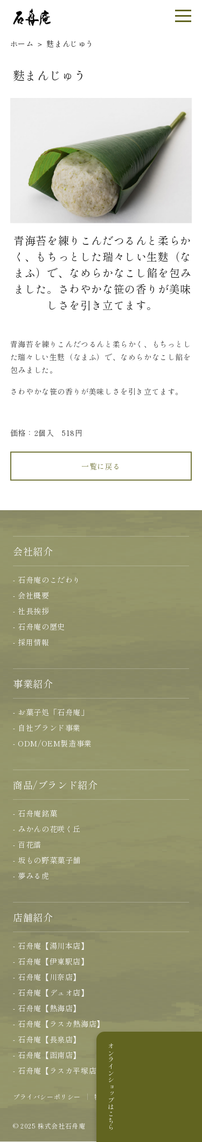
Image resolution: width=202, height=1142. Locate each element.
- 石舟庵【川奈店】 (47, 976)
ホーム (22, 43)
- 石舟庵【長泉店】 (47, 1039)
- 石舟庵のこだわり (47, 579)
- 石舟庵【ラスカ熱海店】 (59, 1023)
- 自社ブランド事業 (47, 727)
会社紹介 (33, 551)
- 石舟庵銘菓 (35, 813)
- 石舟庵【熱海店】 (47, 1008)
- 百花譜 (27, 844)
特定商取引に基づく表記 (131, 1096)
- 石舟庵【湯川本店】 (51, 945)
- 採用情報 (31, 642)
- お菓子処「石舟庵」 (51, 712)
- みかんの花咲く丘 (47, 828)
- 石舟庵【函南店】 (47, 1054)
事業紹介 (33, 683)
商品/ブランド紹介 (55, 785)
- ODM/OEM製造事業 (52, 743)
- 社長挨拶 (31, 610)
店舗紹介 (33, 917)
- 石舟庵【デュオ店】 (51, 992)
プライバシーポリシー (47, 1096)
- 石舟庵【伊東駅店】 (51, 961)
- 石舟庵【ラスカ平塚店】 (59, 1070)
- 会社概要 (31, 595)
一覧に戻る (101, 472)
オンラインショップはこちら (188, 1086)
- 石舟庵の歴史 (39, 626)
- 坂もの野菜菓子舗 (47, 860)
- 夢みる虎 (31, 875)
